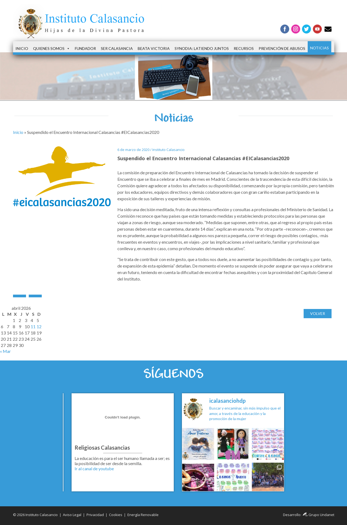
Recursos (244, 48)
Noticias (319, 48)
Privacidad (95, 514)
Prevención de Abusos (282, 48)
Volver (317, 313)
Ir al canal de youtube (94, 468)
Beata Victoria (154, 48)
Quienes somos (51, 48)
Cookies (115, 514)
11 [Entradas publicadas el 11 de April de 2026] (33, 326)
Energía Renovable (143, 514)
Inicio (21, 48)
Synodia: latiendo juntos (202, 48)
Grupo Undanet (318, 514)
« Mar (5, 351)
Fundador (85, 48)
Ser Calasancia (117, 48)
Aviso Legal (72, 514)
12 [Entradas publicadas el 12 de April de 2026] (39, 326)
